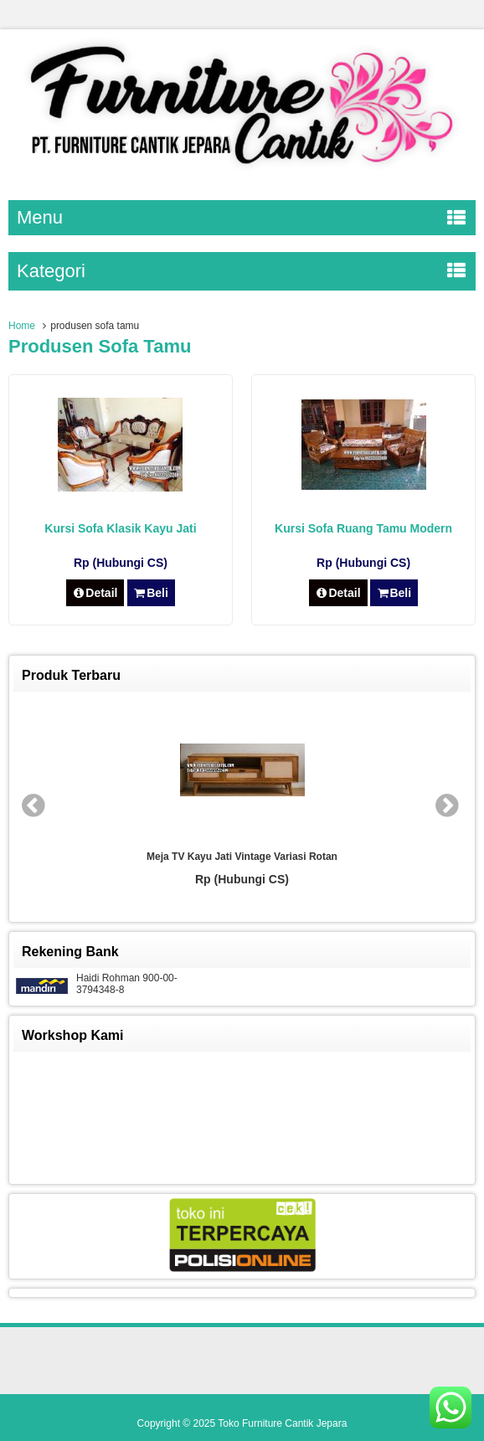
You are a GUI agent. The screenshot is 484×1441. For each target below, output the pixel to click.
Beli (151, 593)
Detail (95, 593)
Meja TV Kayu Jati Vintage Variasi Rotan (242, 856)
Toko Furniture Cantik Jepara (282, 1423)
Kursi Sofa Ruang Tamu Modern (363, 528)
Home (21, 326)
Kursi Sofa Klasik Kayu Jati (120, 528)
